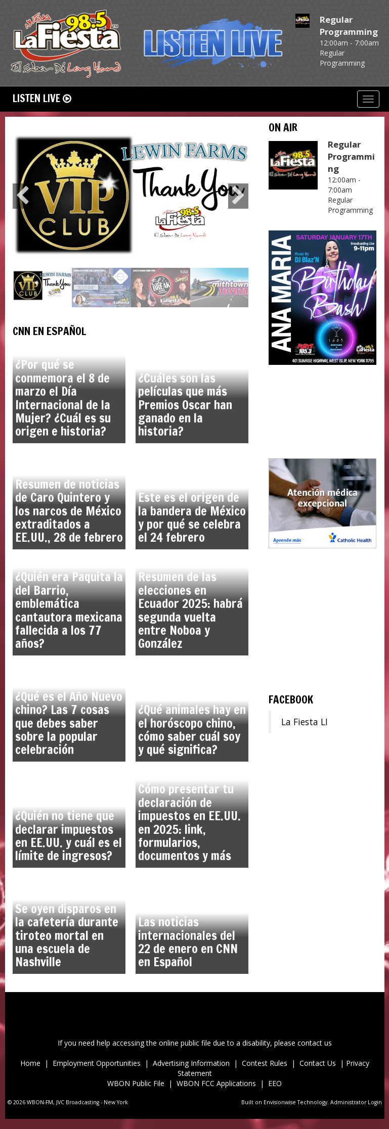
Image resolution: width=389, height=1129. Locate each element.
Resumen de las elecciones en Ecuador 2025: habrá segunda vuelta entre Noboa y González (190, 610)
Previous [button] (23, 196)
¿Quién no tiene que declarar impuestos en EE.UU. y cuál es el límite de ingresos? (68, 835)
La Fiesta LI (304, 722)
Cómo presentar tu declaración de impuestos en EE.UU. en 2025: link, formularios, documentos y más (189, 822)
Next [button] (238, 196)
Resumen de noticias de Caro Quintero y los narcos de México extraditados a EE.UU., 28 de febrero (69, 511)
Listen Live (42, 98)
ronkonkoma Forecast (322, 676)
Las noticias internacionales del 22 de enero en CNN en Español (188, 941)
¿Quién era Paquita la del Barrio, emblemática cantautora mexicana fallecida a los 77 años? (69, 610)
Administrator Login (356, 1102)
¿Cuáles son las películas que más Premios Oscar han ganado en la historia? (185, 404)
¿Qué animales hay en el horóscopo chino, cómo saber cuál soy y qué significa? (192, 729)
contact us (314, 1043)
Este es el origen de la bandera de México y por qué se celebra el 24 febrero (192, 517)
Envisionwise (280, 1102)
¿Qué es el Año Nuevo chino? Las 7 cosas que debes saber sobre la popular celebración (68, 723)
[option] (131, 196)
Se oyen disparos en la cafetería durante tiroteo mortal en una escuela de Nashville (66, 935)
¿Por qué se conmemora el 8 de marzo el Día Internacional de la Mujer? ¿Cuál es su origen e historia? (63, 398)
